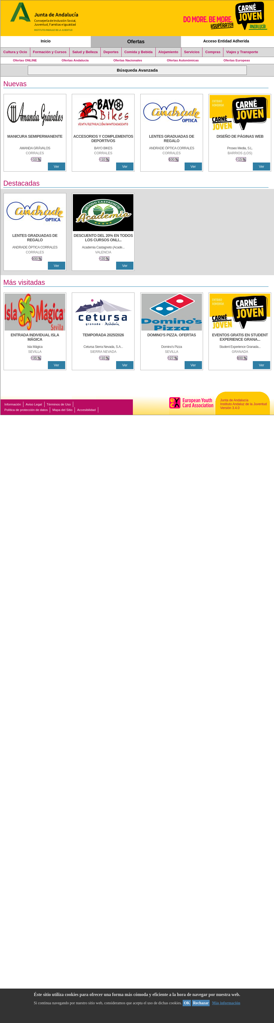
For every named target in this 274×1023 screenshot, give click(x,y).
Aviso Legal (34, 404)
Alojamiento (168, 52)
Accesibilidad (86, 410)
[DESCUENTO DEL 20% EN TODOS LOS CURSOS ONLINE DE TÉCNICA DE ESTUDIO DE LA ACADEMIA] (103, 238)
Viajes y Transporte (242, 52)
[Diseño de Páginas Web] (240, 139)
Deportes (111, 52)
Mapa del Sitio (62, 410)
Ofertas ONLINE (25, 60)
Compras (212, 52)
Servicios (191, 52)
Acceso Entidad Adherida (226, 41)
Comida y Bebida (138, 52)
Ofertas (136, 41)
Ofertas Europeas (237, 60)
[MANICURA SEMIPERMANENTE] (35, 139)
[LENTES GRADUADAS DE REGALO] (171, 139)
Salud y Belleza (85, 52)
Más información (226, 1003)
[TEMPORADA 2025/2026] (103, 338)
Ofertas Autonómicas (183, 60)
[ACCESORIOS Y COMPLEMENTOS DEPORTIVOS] (103, 139)
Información (12, 404)
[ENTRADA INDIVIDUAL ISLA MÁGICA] (35, 338)
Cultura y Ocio (15, 52)
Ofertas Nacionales (127, 60)
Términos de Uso (59, 404)
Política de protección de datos (26, 410)
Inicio (46, 41)
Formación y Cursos (50, 52)
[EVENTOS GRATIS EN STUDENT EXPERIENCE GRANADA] (240, 338)
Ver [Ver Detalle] (56, 166)
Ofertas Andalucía (75, 60)
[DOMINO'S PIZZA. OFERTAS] (171, 338)
